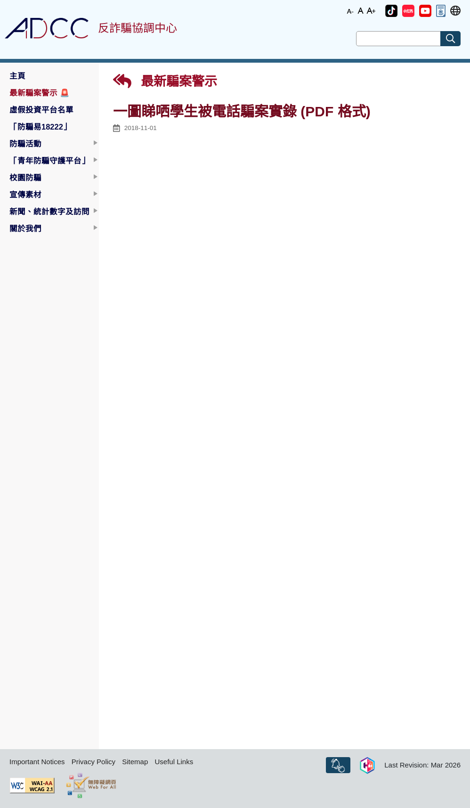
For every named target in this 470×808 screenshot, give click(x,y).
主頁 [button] (17, 76)
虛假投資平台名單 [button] (41, 110)
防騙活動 (25, 143)
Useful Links (173, 762)
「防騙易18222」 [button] (40, 126)
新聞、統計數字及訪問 (49, 211)
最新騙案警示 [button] (39, 93)
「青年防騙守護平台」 (49, 160)
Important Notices (37, 762)
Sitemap (135, 762)
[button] (391, 11)
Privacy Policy (93, 762)
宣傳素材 (25, 194)
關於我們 (25, 228)
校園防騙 (25, 177)
